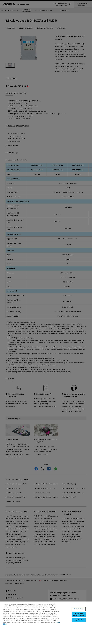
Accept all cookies (79, 621)
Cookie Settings (78, 610)
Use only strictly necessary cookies (78, 615)
